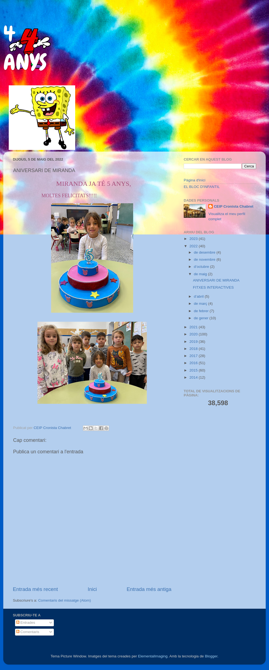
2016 (194, 363)
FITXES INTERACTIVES (213, 287)
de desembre (205, 252)
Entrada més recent (35, 589)
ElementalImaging (153, 656)
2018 (194, 349)
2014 (194, 377)
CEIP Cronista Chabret (233, 206)
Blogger (211, 656)
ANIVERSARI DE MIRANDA (216, 280)
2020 (194, 334)
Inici (92, 589)
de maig (201, 274)
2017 (194, 356)
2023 (194, 239)
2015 (194, 370)
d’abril (199, 296)
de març (201, 303)
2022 (194, 246)
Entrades (25, 622)
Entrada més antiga (149, 589)
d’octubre (202, 267)
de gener (201, 318)
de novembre (205, 259)
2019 (194, 342)
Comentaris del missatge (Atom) (64, 600)
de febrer (202, 311)
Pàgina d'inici (194, 180)
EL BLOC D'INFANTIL (202, 187)
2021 (194, 327)
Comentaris (27, 632)
